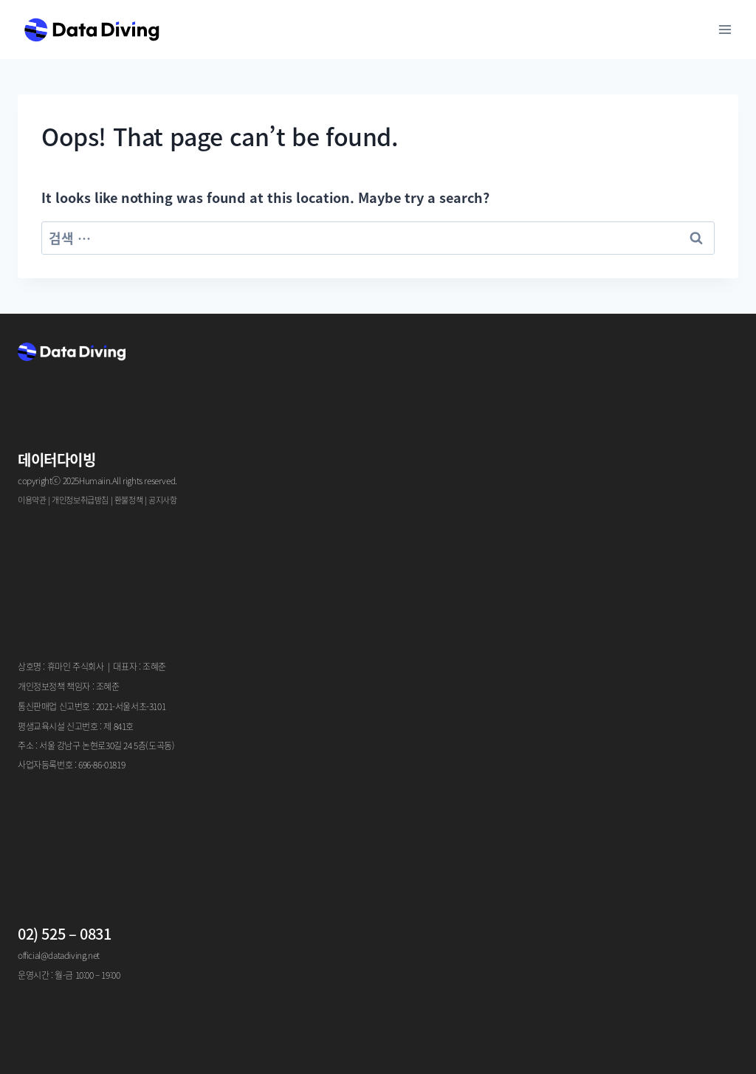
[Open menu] (724, 29)
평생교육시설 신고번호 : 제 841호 (76, 726)
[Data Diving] (91, 29)
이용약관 (32, 500)
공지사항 (162, 500)
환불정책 (128, 500)
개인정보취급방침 (80, 500)
